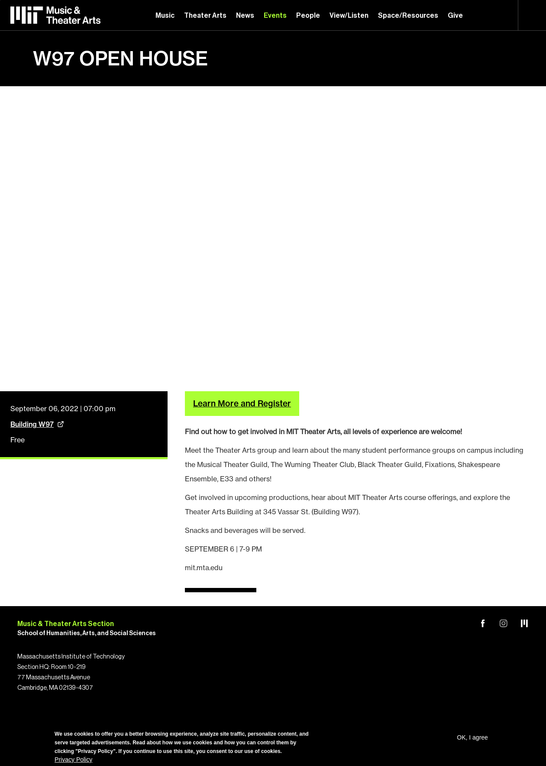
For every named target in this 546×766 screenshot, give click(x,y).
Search (532, 15)
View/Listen (349, 15)
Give (455, 15)
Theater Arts (205, 15)
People (308, 15)
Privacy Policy (73, 759)
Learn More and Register (242, 399)
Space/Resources (408, 15)
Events (275, 15)
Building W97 (32, 420)
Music (164, 15)
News (245, 15)
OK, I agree (472, 737)
